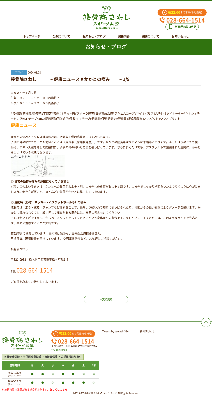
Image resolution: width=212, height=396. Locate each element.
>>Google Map (59, 350)
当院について (61, 33)
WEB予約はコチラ (185, 25)
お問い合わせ (180, 33)
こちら (63, 389)
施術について (150, 33)
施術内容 (124, 33)
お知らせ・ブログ (93, 33)
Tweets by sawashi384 (115, 331)
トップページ (31, 33)
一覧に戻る (106, 302)
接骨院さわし (147, 331)
